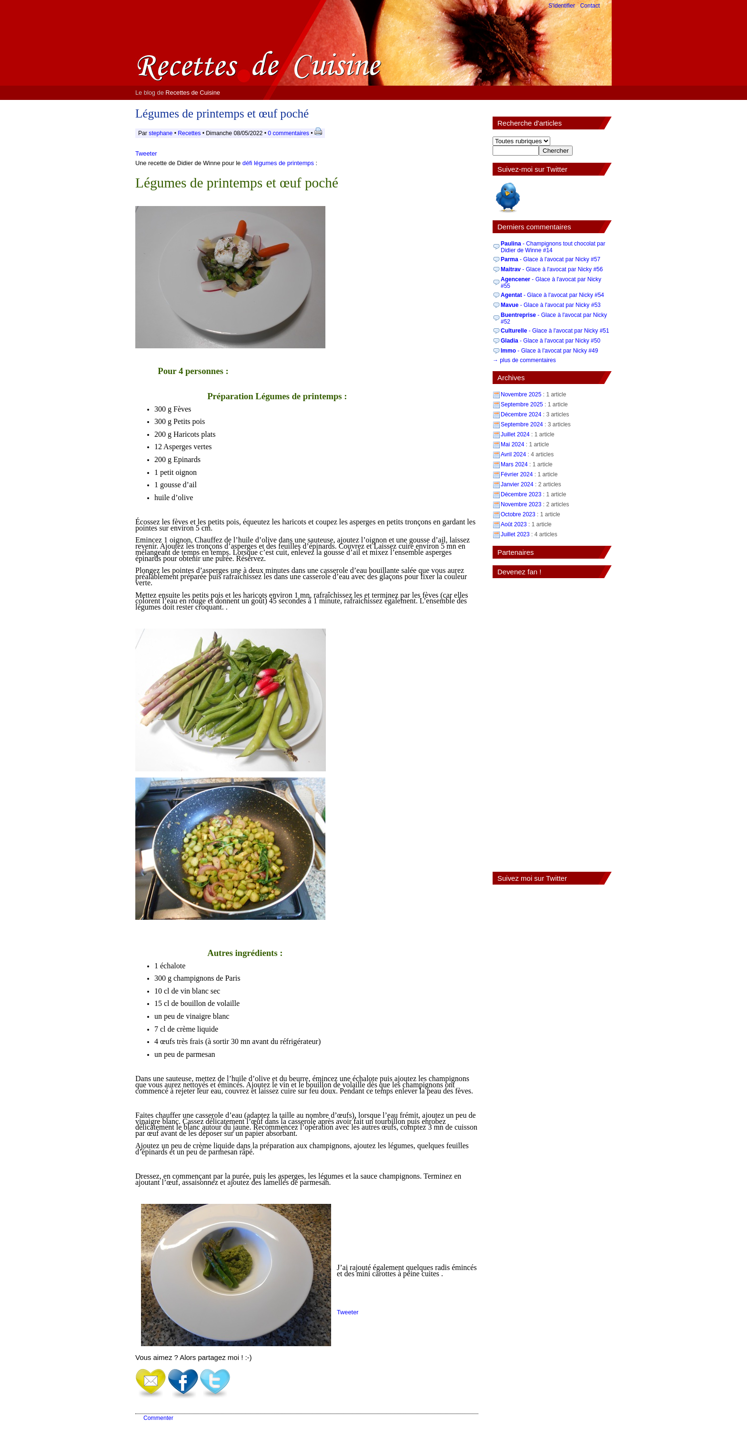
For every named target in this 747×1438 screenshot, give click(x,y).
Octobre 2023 (518, 514)
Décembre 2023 (521, 494)
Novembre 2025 (521, 394)
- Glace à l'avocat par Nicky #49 (549, 350)
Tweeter (146, 153)
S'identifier (561, 5)
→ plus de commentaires (524, 360)
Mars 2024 (514, 464)
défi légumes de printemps (278, 163)
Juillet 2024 (515, 434)
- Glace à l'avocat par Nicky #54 (552, 295)
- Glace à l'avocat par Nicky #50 (550, 340)
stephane (160, 133)
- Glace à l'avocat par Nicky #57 (550, 259)
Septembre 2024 (522, 424)
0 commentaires (289, 133)
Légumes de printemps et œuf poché (222, 113)
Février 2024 (517, 474)
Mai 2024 (512, 444)
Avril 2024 (513, 454)
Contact (590, 5)
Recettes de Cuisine (192, 92)
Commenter (158, 1418)
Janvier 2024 (517, 484)
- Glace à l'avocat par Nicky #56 (552, 269)
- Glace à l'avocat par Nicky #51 (555, 330)
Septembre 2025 (522, 404)
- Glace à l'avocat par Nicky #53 (551, 305)
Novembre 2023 (521, 504)
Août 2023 (514, 524)
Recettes (189, 133)
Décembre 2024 (521, 414)
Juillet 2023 (515, 534)
